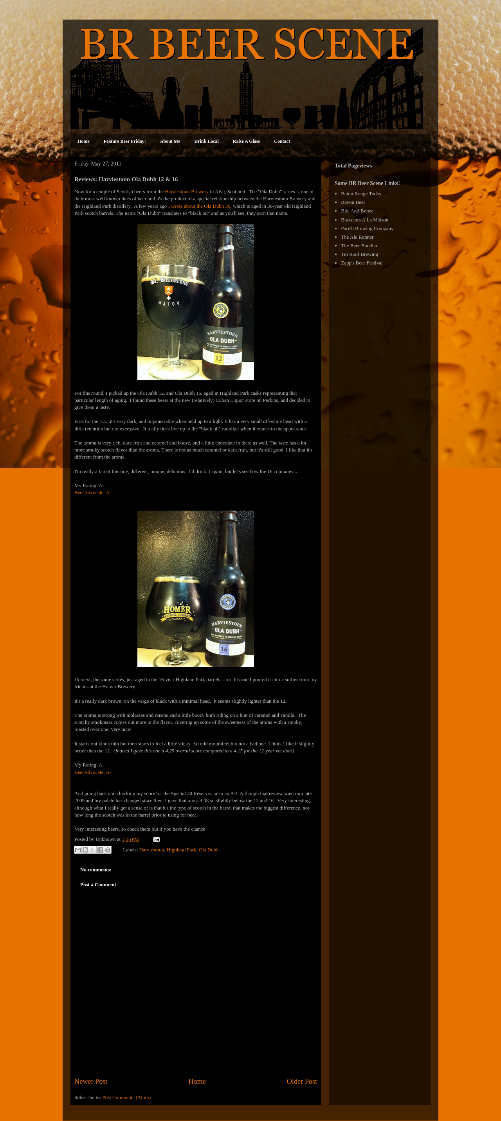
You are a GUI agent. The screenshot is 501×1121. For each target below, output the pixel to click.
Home (83, 141)
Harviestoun (151, 849)
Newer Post (90, 1081)
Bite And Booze (357, 211)
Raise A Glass (246, 141)
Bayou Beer (353, 202)
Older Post (302, 1081)
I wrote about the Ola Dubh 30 (199, 206)
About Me (170, 141)
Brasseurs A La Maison (364, 220)
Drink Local (207, 141)
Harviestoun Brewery (187, 191)
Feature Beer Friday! (125, 141)
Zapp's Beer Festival (361, 263)
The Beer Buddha (359, 245)
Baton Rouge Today (361, 193)
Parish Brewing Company (367, 228)
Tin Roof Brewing (359, 254)
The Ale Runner (357, 237)
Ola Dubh (209, 849)
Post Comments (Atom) (127, 1097)
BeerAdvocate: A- (92, 492)
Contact (282, 141)
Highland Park (181, 849)
